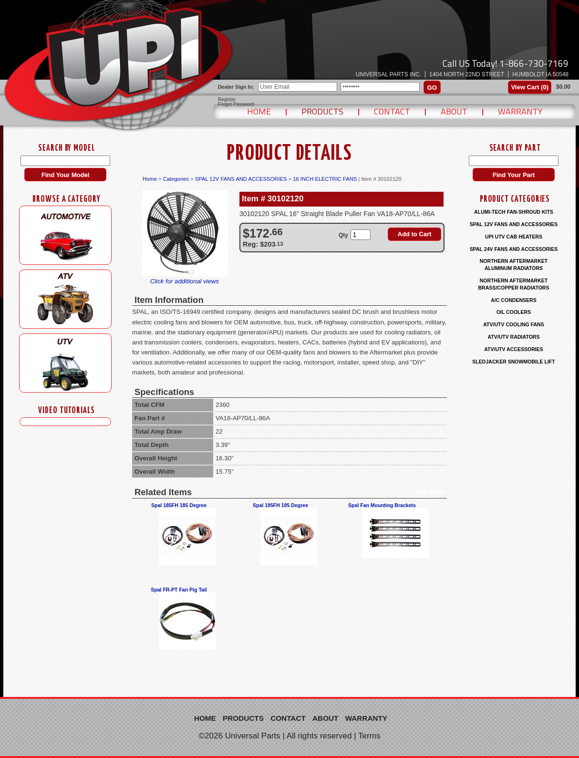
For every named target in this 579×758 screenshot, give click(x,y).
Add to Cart (415, 234)
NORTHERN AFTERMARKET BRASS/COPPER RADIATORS (513, 284)
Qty (343, 235)
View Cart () (529, 87)
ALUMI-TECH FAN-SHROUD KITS (513, 212)
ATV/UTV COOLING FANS (513, 324)
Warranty (520, 111)
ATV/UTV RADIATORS (514, 337)
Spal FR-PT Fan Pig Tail (179, 589)
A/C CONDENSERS (514, 300)
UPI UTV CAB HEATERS (513, 236)
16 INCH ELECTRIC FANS (325, 179)
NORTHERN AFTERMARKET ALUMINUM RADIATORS (514, 264)
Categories (176, 179)
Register (227, 99)
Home (259, 111)
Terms (369, 735)
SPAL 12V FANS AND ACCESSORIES (241, 179)
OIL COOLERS (513, 312)
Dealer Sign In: (236, 87)
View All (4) (430, 492)
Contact (392, 111)
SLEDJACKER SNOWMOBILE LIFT (513, 361)
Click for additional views (184, 281)
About (454, 111)
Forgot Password (236, 104)
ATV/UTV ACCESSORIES (513, 349)
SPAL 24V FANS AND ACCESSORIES (514, 249)
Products (322, 111)
